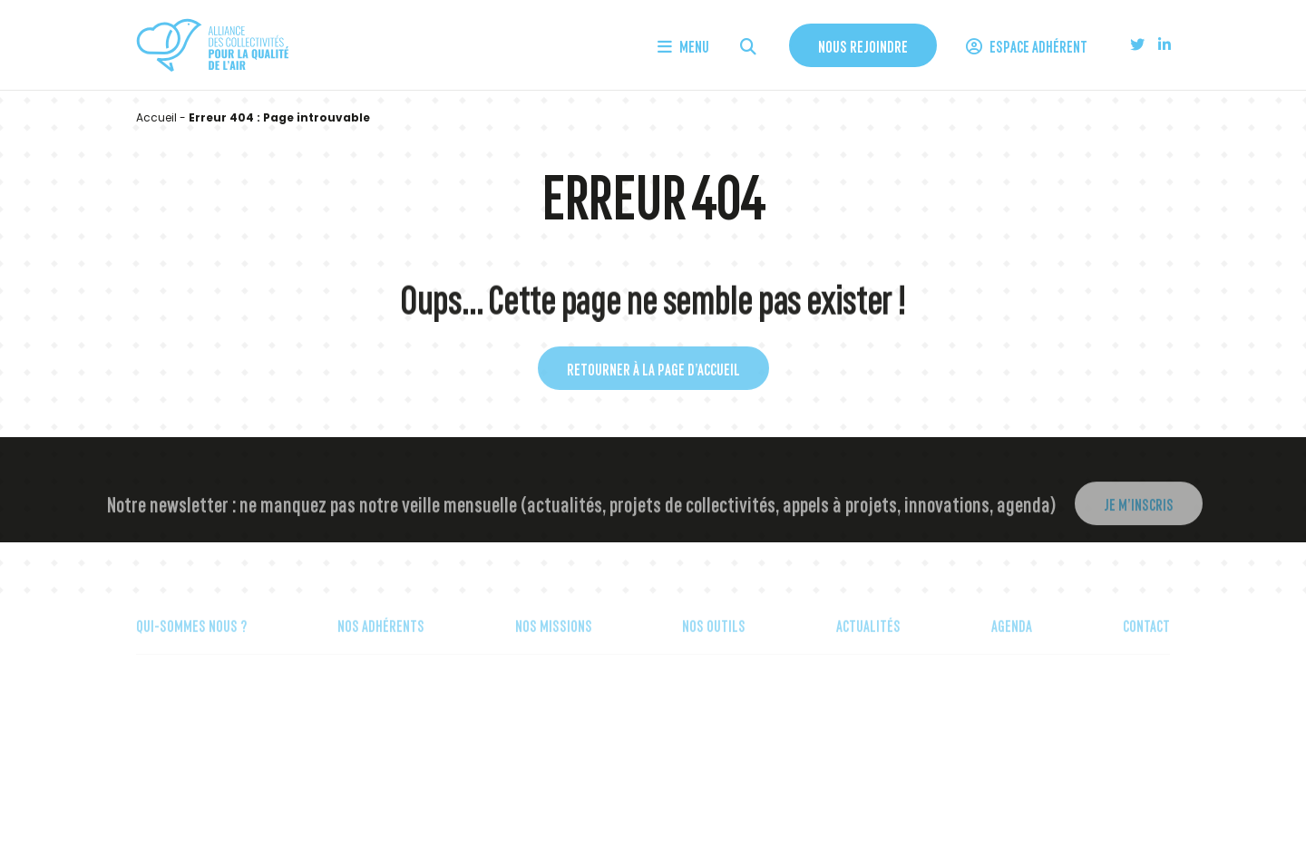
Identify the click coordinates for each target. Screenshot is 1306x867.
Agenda (1011, 637)
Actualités (868, 637)
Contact (1146, 637)
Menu (683, 45)
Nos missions (553, 637)
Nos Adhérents (380, 637)
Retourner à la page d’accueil (653, 376)
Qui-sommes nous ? (191, 637)
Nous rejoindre (863, 46)
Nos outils (714, 637)
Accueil (156, 117)
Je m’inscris (1139, 515)
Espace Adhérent (1026, 45)
